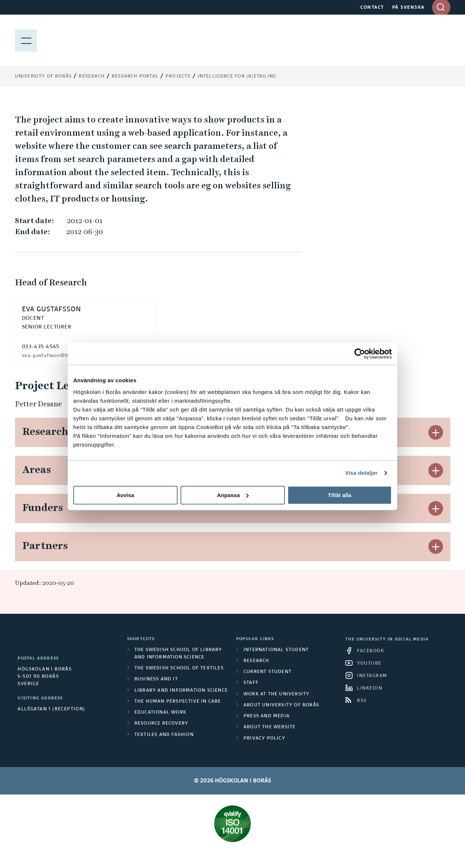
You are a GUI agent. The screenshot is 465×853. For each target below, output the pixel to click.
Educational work (160, 712)
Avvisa (125, 495)
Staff (250, 682)
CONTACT (372, 7)
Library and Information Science (181, 690)
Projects (178, 76)
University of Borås (43, 76)
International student (276, 650)
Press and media (266, 716)
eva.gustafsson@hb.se (50, 355)
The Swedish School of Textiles (179, 668)
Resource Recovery (161, 723)
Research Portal (135, 76)
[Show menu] (26, 40)
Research (92, 76)
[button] (435, 432)
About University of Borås (281, 705)
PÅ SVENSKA (408, 7)
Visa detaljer (361, 473)
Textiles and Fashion (164, 734)
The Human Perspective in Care (177, 701)
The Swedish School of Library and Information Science (178, 653)
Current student (267, 671)
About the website (269, 727)
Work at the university (276, 694)
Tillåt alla (339, 495)
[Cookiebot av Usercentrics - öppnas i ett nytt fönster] (360, 353)
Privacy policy (264, 738)
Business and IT (156, 679)
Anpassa (233, 495)
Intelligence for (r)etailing (237, 76)
